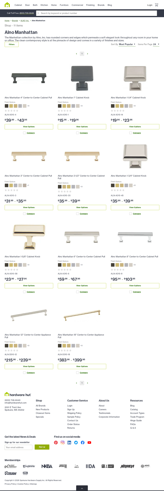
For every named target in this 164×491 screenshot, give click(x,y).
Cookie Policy (23, 484)
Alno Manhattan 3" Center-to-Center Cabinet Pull (28, 176)
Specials (40, 417)
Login (149, 5)
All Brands (40, 405)
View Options (29, 127)
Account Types (137, 413)
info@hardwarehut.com (16, 402)
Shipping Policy (74, 413)
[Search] (96, 13)
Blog (132, 405)
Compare (29, 133)
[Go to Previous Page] (76, 54)
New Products (42, 409)
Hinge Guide (136, 420)
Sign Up (71, 409)
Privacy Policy (10, 484)
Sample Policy (73, 417)
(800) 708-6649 (27, 13)
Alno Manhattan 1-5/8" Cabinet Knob (22, 256)
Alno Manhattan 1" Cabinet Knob (73, 97)
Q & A (133, 428)
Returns (71, 428)
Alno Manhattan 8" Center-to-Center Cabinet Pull (134, 256)
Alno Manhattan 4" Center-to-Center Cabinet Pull (28, 97)
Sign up (42, 447)
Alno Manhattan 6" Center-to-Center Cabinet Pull (81, 256)
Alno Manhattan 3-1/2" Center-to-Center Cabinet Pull (81, 177)
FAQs (133, 424)
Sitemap (33, 484)
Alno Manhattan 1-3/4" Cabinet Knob (128, 176)
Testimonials (104, 413)
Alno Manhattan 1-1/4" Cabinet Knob (128, 97)
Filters (11, 44)
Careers (102, 409)
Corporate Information (109, 417)
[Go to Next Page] (87, 54)
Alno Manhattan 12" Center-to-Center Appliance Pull (28, 336)
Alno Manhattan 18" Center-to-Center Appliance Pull (81, 336)
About (101, 405)
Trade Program (137, 417)
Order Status (73, 424)
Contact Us (72, 420)
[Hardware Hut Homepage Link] (8, 4)
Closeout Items (43, 413)
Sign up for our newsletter (17, 442)
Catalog (134, 409)
